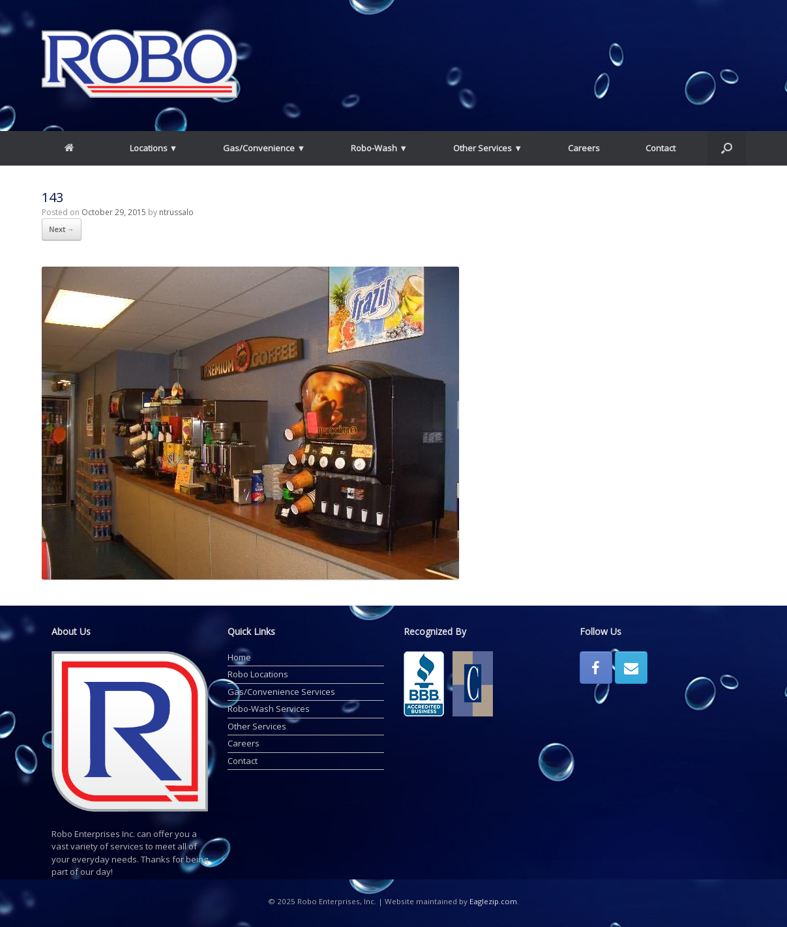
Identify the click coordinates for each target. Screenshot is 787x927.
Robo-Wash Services (269, 708)
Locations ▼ (154, 148)
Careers (584, 148)
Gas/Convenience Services (281, 692)
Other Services (257, 726)
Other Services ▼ (487, 148)
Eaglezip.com (493, 901)
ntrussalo (176, 212)
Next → (61, 229)
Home (239, 657)
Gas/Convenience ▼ (264, 148)
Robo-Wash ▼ (379, 148)
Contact (661, 148)
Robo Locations (258, 674)
